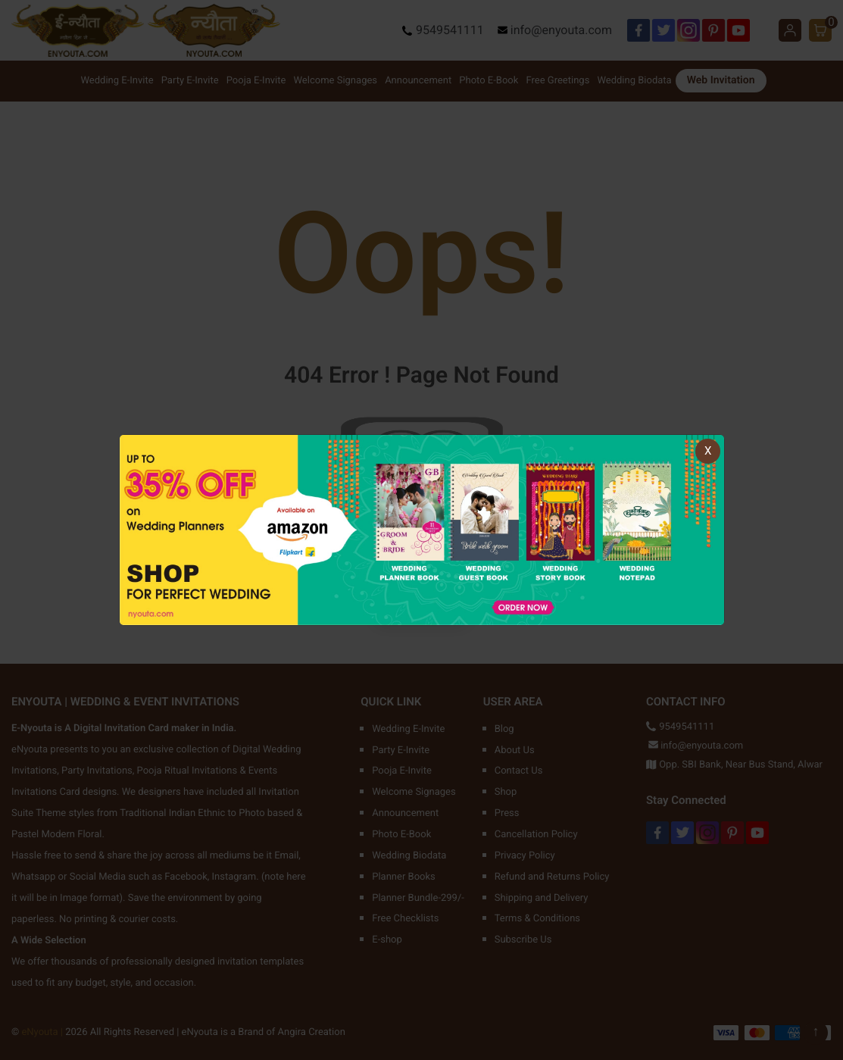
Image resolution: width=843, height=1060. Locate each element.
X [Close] (707, 451)
